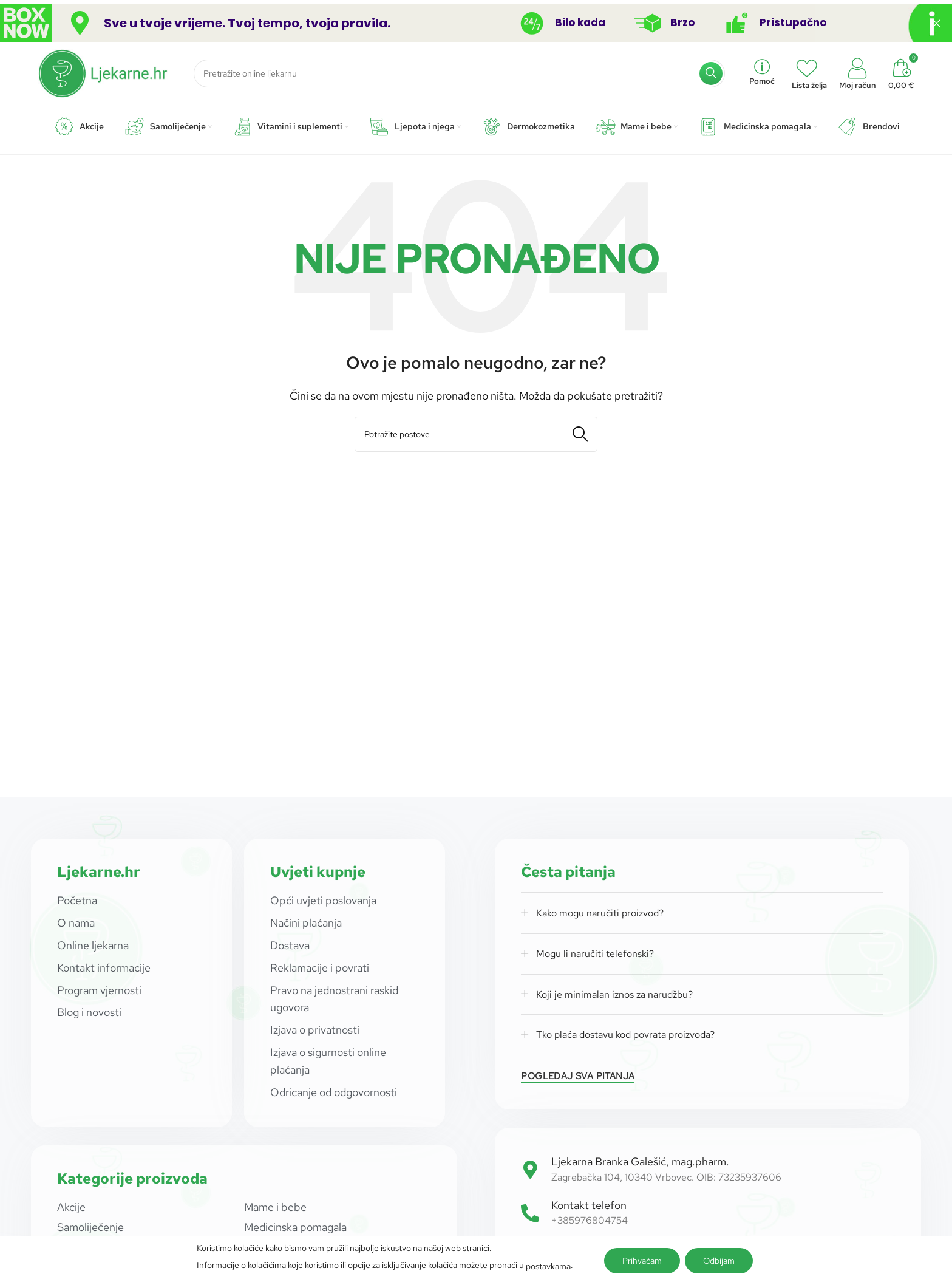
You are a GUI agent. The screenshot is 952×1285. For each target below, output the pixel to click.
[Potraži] (459, 73)
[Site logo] (103, 72)
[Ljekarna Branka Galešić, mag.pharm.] (530, 1170)
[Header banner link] (458, 23)
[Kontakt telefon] (530, 1213)
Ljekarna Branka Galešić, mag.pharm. (640, 1161)
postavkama (548, 1266)
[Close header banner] (937, 23)
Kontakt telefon (589, 1205)
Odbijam (719, 1260)
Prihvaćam (642, 1260)
